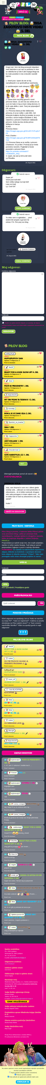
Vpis (5, 585)
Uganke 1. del (30, 783)
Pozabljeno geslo (22, 587)
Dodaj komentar (23, 208)
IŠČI (41, 603)
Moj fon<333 (12, 744)
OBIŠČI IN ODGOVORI (15, 512)
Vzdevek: (5, 568)
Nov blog (23, 36)
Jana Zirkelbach (9, 963)
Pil (29, 814)
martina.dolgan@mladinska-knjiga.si (22, 998)
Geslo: (4, 575)
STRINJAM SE (23, 1082)
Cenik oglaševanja (17, 1002)
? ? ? (23, 632)
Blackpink (10, 693)
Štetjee (26, 794)
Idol (22, 854)
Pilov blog (16, 23)
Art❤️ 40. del (11, 713)
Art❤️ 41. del (11, 703)
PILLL (22, 773)
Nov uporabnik (8, 587)
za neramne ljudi (14, 723)
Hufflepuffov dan (14, 672)
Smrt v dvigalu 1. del (16, 734)
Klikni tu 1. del (26, 865)
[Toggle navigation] (3, 2)
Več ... (23, 464)
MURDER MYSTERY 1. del (16, 682)
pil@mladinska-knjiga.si (18, 957)
